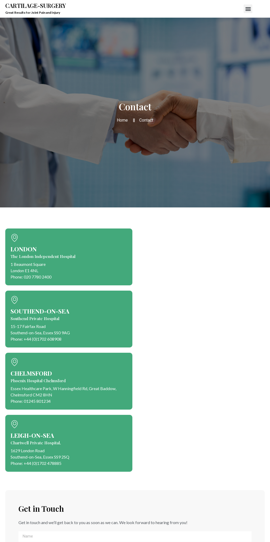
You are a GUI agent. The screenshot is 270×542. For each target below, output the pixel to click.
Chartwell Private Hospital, (36, 442)
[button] (248, 8)
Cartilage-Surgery (35, 5)
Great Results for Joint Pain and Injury (32, 12)
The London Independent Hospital (43, 256)
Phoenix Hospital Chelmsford (38, 380)
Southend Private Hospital (35, 318)
